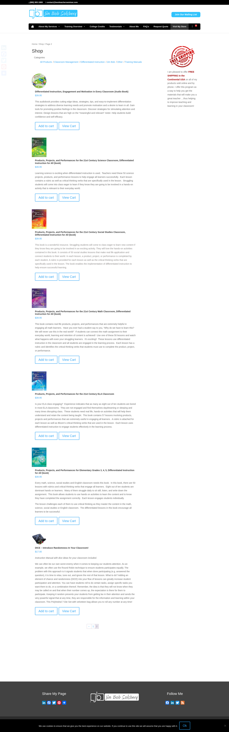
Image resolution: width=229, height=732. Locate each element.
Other (120, 62)
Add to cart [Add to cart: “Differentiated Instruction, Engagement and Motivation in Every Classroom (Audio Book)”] (46, 126)
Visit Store (130, 669)
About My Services (49, 26)
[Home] (32, 26)
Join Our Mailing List (186, 14)
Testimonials (117, 26)
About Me (134, 26)
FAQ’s (146, 26)
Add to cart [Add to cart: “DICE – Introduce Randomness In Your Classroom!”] (46, 611)
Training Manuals (133, 62)
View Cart (69, 126)
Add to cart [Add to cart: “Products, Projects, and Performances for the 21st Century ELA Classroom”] (46, 436)
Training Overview (74, 26)
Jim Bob (111, 62)
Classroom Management (66, 62)
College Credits (97, 26)
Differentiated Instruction (93, 62)
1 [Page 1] (93, 626)
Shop (41, 44)
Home (34, 44)
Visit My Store (179, 26)
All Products (46, 62)
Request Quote (161, 26)
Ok (185, 725)
